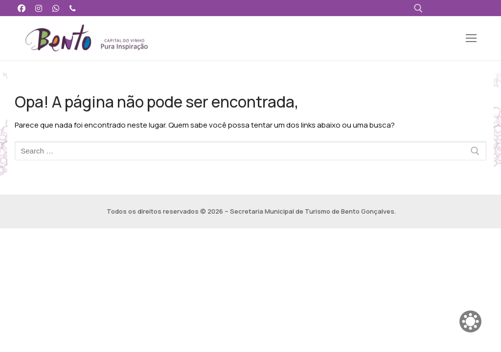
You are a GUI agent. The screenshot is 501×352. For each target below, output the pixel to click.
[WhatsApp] (56, 8)
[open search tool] (418, 8)
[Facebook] (22, 8)
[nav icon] (471, 38)
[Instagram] (39, 8)
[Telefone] (73, 8)
